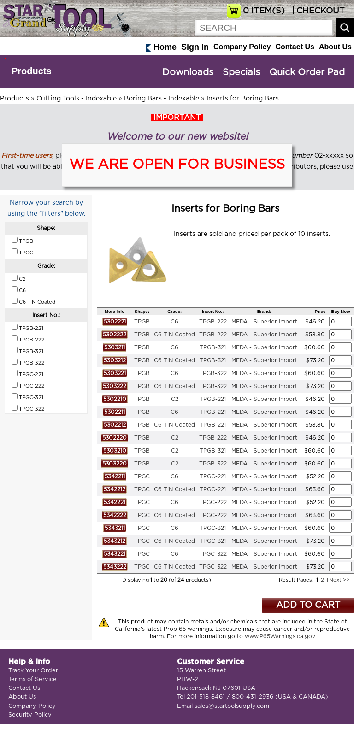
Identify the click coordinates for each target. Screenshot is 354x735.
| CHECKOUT (317, 11)
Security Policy (30, 715)
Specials (241, 72)
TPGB (142, 321)
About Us (335, 47)
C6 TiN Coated (174, 334)
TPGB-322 (213, 373)
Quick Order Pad (307, 72)
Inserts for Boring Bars (242, 98)
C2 (174, 399)
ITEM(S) (264, 11)
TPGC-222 (213, 502)
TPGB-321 (213, 347)
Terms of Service (32, 679)
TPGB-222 (213, 321)
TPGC (142, 476)
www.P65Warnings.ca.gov (280, 636)
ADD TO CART (308, 605)
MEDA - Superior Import (264, 321)
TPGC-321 (213, 528)
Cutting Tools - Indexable (76, 98)
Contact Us (294, 47)
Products (32, 71)
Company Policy (242, 47)
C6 (174, 321)
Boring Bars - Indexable (161, 98)
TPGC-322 (213, 554)
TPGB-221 (213, 399)
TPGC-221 (213, 476)
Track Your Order (33, 671)
